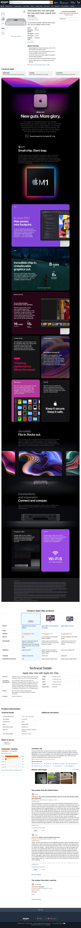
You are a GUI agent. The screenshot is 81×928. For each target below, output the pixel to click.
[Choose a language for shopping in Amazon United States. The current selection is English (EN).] (56, 2)
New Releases (65, 6)
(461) (51, 633)
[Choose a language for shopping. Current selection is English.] (40, 918)
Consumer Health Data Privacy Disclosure (42, 923)
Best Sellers (26, 6)
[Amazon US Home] (26, 919)
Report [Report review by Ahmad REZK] (33, 894)
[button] (2, 6)
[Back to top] (40, 911)
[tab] (37, 764)
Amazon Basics (18, 6)
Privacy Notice (29, 923)
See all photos (75, 769)
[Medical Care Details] (12, 6)
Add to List (62, 18)
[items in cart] (78, 2)
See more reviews (36, 874)
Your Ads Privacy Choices (57, 923)
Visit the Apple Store (32, 17)
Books (32, 6)
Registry (72, 6)
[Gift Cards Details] (49, 6)
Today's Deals (39, 6)
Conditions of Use (21, 923)
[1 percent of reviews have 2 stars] (12, 764)
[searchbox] (31, 2)
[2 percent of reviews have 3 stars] (12, 762)
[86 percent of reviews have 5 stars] (12, 756)
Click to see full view (16, 36)
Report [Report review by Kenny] (43, 830)
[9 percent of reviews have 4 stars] (12, 759)
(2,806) (32, 633)
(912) (70, 633)
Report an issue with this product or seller (39, 64)
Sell (52, 6)
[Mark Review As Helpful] (35, 830)
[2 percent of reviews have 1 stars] (12, 767)
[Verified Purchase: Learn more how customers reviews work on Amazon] (36, 801)
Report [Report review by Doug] (43, 869)
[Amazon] (4, 2)
